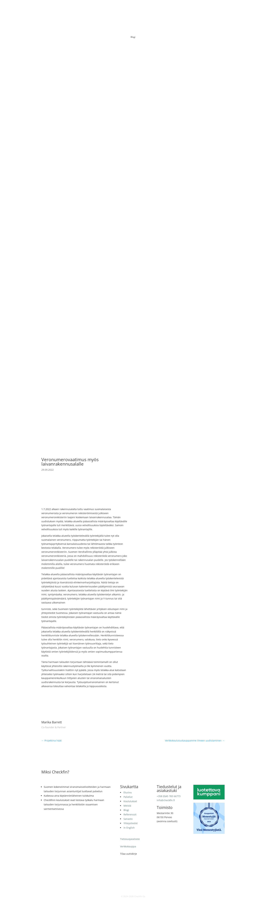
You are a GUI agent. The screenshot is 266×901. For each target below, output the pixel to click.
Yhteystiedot (203, 7)
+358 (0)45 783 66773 (168, 796)
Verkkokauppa (128, 846)
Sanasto (188, 7)
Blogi (161, 7)
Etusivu (111, 7)
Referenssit (173, 7)
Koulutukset (137, 7)
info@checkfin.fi (166, 800)
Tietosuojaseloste (130, 839)
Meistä (151, 7)
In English (219, 7)
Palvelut (123, 7)
